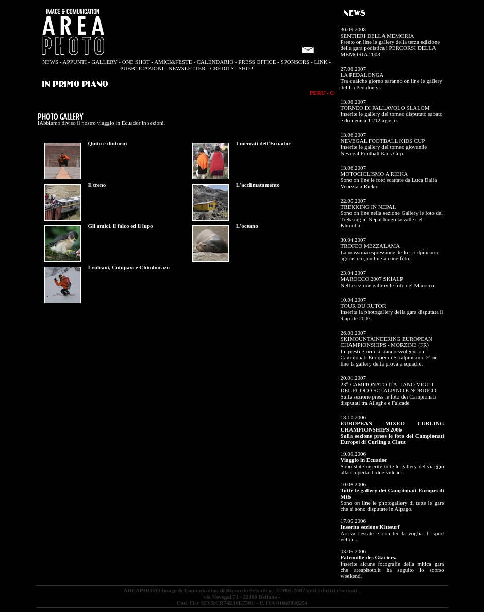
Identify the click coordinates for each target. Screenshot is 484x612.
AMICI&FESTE (173, 62)
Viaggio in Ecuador (364, 460)
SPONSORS (295, 62)
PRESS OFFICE (257, 62)
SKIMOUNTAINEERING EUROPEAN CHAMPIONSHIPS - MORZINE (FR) (386, 342)
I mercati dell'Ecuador (263, 143)
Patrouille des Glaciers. (369, 557)
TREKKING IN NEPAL (368, 207)
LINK (320, 62)
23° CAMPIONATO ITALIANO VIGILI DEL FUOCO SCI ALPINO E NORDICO (389, 387)
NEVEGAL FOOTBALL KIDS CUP (383, 141)
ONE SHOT (135, 62)
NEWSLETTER (187, 68)
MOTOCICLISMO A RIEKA (374, 174)
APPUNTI (75, 62)
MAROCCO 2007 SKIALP (372, 279)
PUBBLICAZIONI (141, 68)
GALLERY (104, 62)
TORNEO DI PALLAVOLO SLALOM (385, 108)
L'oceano (247, 226)
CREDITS (222, 68)
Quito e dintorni (107, 143)
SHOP (246, 68)
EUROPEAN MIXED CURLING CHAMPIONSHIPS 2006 (392, 426)
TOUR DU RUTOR (363, 306)
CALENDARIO (215, 62)
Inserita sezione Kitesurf (370, 527)
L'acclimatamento (258, 184)
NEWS (50, 62)
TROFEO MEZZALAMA (370, 246)
